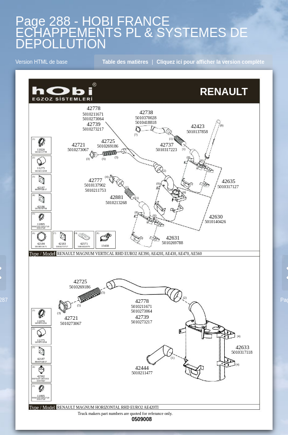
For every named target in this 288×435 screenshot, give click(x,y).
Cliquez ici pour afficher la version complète (211, 62)
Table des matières (125, 62)
